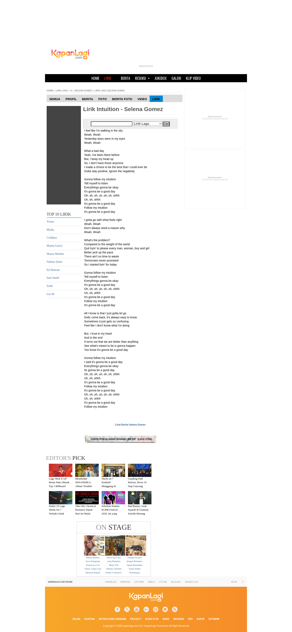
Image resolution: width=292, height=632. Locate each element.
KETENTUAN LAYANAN (112, 619)
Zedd (50, 285)
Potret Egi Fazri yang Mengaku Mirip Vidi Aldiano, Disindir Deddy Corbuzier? (113, 565)
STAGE (113, 527)
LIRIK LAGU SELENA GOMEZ (109, 90)
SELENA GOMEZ (83, 90)
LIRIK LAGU (62, 90)
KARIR (200, 619)
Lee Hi (50, 294)
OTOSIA (163, 581)
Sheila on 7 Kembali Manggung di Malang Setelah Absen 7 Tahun (110, 486)
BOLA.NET (176, 581)
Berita (87, 99)
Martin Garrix (54, 245)
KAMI (166, 619)
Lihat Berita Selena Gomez (130, 424)
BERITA (125, 78)
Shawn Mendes (55, 253)
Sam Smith (53, 277)
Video (142, 99)
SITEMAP (214, 619)
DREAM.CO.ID (191, 581)
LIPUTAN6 (139, 581)
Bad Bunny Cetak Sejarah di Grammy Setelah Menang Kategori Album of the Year (138, 514)
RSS (190, 619)
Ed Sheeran (53, 269)
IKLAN (76, 619)
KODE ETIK (152, 619)
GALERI (176, 78)
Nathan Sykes (54, 261)
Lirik (156, 99)
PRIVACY (135, 619)
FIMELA (151, 581)
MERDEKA (125, 581)
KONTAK (89, 619)
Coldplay (52, 237)
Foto (102, 99)
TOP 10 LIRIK (59, 214)
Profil (71, 99)
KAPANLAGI (111, 581)
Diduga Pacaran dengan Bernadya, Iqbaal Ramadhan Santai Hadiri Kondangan (135, 565)
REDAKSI (178, 619)
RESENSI (142, 78)
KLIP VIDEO (193, 78)
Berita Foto (122, 99)
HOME (95, 78)
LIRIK (107, 78)
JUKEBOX (161, 78)
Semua (54, 99)
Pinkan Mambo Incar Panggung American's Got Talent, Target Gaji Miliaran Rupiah (92, 565)
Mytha (50, 229)
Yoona (50, 221)
